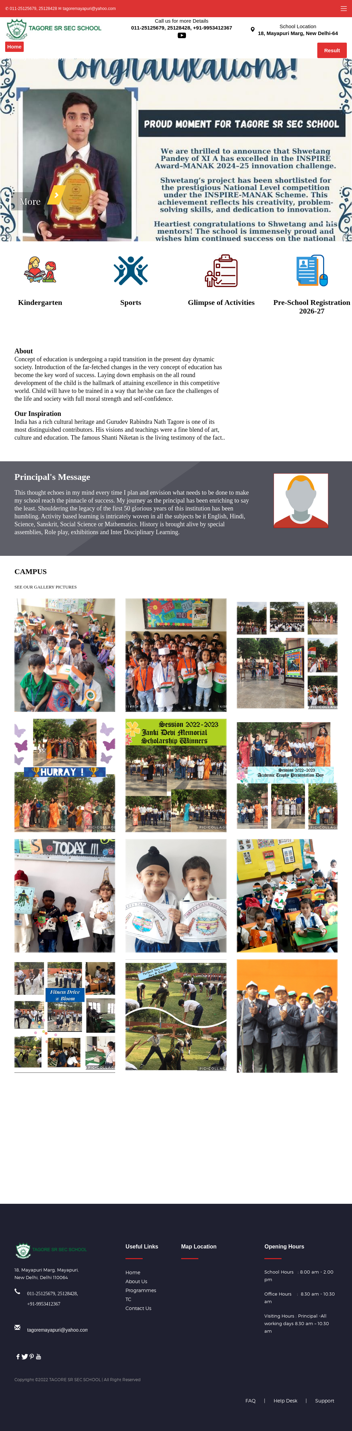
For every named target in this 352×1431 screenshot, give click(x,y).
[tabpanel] (176, 149)
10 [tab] (328, 230)
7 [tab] (328, 220)
